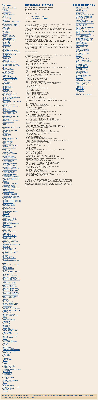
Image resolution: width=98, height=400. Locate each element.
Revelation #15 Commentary (11, 293)
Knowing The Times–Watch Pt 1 (12, 200)
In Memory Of (7, 139)
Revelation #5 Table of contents (11, 278)
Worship (5, 391)
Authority (5, 31)
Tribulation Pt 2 (7, 372)
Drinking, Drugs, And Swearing (11, 97)
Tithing (5, 363)
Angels (5, 16)
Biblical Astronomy (8, 57)
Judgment (6, 182)
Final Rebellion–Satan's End (11, 116)
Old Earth (78, 56)
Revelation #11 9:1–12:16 (10, 288)
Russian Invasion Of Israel (10, 303)
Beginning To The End (9, 41)
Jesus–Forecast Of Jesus (10, 166)
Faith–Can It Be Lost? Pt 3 (10, 112)
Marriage (5, 215)
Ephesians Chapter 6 (9, 104)
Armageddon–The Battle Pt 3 (11, 25)
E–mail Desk (6, 100)
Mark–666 (6, 214)
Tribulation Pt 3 (7, 373)
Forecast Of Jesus (8, 117)
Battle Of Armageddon (9, 36)
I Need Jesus (6, 135)
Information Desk (8, 142)
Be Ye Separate (7, 39)
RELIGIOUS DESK (8, 269)
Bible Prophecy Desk (82, 20)
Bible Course (6, 46)
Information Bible (8, 141)
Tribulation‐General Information (84, 84)
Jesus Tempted (7, 161)
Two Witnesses (7, 378)
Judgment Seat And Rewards (11, 196)
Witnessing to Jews (8, 385)
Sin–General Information (10, 341)
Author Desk (6, 32)
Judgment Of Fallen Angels (10, 183)
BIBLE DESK (6, 47)
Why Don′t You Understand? (84, 94)
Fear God (6, 115)
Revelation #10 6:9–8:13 (10, 286)
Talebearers (6, 358)
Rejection (5, 263)
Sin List (5, 339)
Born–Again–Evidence (9, 61)
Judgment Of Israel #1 (9, 185)
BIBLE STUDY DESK (28, 395)
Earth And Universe (8, 98)
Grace (5, 126)
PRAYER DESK (7, 249)
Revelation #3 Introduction (10, 275)
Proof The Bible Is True (9, 258)
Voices (5, 383)
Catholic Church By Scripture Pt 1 (85, 21)
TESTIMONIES (7, 359)
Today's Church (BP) (9, 365)
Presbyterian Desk (8, 256)
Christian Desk (7, 72)
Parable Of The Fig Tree (9, 236)
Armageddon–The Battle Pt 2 (11, 24)
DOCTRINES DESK (8, 94)
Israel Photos (6, 149)
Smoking (5, 345)
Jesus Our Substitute (9, 156)
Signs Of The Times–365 (10, 336)
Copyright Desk (7, 82)
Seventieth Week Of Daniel (10, 333)
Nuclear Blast (80, 54)
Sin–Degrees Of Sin (8, 340)
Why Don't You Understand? (11, 387)
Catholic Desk (7, 68)
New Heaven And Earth (9, 226)
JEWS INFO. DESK (51, 395)
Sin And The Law (8, 337)
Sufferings (6, 354)
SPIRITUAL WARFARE (89, 395)
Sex (4, 335)
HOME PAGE (4, 395)
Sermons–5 (6, 326)
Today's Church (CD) (9, 366)
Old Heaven (79, 57)
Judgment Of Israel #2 (9, 186)
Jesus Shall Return (8, 160)
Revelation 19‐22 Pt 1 (82, 68)
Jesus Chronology (8, 152)
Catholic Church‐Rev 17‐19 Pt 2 (85, 23)
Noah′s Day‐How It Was (82, 53)
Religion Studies (7, 267)
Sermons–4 (6, 325)
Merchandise (6, 216)
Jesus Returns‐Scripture (82, 36)
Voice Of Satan (7, 381)
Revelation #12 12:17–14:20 (11, 289)
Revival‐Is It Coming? (82, 72)
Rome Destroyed (8, 302)
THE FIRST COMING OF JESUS (37, 16)
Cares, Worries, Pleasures (10, 62)
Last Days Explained (9, 204)
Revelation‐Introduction (82, 64)
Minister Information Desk (10, 219)
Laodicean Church (8, 203)
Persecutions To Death (9, 240)
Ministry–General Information (11, 223)
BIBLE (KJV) (6, 42)
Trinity (5, 376)
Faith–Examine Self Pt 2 (10, 111)
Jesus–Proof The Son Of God (11, 168)
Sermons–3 (6, 324)
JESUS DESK (7, 150)
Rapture (5, 262)
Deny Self (6, 90)
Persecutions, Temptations (10, 241)
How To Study (7, 134)
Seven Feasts (7, 332)
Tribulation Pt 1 (7, 370)
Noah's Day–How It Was (10, 231)
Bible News (6, 49)
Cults (4, 84)
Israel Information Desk (9, 148)
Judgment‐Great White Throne (84, 38)
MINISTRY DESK (8, 220)
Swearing (5, 356)
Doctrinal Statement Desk (10, 93)
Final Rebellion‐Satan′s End (83, 34)
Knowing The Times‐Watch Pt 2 (84, 41)
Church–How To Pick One (10, 78)
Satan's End (6, 318)
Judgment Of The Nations (10, 194)
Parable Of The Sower (9, 237)
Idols (4, 137)
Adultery (5, 13)
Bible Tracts (6, 56)
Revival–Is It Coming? (9, 297)
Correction (6, 83)
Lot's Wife (6, 209)
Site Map (5, 344)
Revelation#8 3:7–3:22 (9, 284)
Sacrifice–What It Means (10, 304)
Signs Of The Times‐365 (82, 82)
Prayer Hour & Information (10, 251)
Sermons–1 (6, 321)
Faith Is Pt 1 (6, 109)
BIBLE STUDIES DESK (9, 54)
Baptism (5, 34)
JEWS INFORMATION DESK (11, 177)
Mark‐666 (78, 47)
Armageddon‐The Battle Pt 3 (84, 17)
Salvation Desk (7, 306)
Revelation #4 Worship (9, 277)
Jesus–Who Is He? (8, 172)
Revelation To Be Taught (83, 65)
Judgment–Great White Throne (11, 197)
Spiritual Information (8, 348)
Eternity (5, 105)
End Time (6, 102)
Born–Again (6, 60)
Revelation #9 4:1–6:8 (9, 285)
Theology (5, 361)
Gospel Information (8, 122)
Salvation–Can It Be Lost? (10, 307)
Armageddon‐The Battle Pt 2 (84, 16)
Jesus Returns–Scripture (10, 159)
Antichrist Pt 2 (7, 19)
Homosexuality (7, 131)
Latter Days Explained (9, 205)
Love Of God (6, 212)
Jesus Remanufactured (9, 157)
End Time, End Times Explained (85, 31)
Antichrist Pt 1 (7, 17)
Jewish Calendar (7, 175)
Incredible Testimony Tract (10, 138)
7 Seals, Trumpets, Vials (10, 8)
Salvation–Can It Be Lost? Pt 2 (11, 310)
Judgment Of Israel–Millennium (11, 188)
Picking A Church (8, 242)
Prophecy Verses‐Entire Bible (84, 61)
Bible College (7, 45)
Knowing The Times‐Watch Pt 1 (84, 39)
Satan (5, 311)
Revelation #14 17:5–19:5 (10, 292)
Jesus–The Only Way (9, 171)
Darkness (6, 89)
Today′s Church (80, 83)
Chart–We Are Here (8, 69)
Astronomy (6, 27)
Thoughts (5, 362)
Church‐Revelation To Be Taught (85, 27)
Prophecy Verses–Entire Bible (11, 260)
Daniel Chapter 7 (8, 87)
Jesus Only (6, 155)
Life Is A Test (6, 207)
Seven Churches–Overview (10, 330)
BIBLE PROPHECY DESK (10, 50)
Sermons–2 (6, 322)
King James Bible (8, 199)
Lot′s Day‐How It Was (82, 46)
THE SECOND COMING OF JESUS (38, 18)
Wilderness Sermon (8, 388)
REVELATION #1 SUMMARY (11, 271)
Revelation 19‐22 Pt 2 (82, 69)
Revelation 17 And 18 (82, 67)
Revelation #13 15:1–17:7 (10, 291)
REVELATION (81, 395)
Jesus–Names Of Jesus (9, 167)
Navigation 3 (6, 343)
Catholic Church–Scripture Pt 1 (11, 64)
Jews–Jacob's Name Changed (11, 178)
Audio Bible (6, 28)
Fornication (6, 119)
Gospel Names (7, 123)
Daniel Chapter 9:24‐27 (82, 30)
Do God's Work (7, 91)
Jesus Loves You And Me (10, 153)
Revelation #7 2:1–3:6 (9, 282)
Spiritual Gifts (7, 347)
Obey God (6, 233)
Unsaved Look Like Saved (10, 380)
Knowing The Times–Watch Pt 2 (12, 201)
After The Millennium (9, 14)
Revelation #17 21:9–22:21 (11, 296)
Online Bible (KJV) (8, 234)
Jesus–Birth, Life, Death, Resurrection (10, 163)
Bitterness (6, 58)
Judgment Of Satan (8, 192)
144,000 (5, 9)
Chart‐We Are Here (81, 24)
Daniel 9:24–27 (7, 86)
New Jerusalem (7, 227)
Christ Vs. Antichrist (8, 71)
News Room (6, 230)
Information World (8, 144)
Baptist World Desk (8, 35)
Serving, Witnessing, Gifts (10, 329)
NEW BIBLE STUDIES (67, 395)
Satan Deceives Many (9, 314)
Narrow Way (6, 225)
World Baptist (7, 389)
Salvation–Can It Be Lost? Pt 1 (11, 308)
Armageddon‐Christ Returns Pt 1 (85, 14)
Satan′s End (79, 78)
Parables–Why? (7, 238)
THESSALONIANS (8, 377)
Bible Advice (6, 43)
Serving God (6, 328)
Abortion (5, 10)
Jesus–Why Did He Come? (10, 174)
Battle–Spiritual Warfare (9, 38)
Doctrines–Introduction (9, 95)
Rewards (5, 299)
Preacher (5, 255)
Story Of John (7, 352)
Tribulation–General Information (12, 369)
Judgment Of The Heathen (10, 193)
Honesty (5, 133)
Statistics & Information (9, 351)
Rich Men (6, 300)
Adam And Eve (7, 12)
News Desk (6, 229)
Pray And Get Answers (9, 248)
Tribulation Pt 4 (7, 374)
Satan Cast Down (8, 313)
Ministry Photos (7, 222)
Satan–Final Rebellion (9, 319)
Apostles (5, 20)
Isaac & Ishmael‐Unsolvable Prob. (85, 35)
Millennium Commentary (10, 218)
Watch (5, 384)
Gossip (5, 124)
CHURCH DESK (7, 76)
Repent (5, 270)
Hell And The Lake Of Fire (10, 130)
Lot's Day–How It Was (9, 208)
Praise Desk (6, 247)
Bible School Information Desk (11, 52)
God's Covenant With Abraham (11, 120)
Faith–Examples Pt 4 (9, 113)
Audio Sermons (7, 30)
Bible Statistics (7, 53)
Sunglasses (6, 355)
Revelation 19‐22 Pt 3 (82, 71)
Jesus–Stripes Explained (10, 170)
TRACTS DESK (7, 367)
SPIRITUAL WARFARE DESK (11, 350)
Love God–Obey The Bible (10, 211)
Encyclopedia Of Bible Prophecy (12, 101)
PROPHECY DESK (8, 259)
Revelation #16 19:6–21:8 (10, 295)
